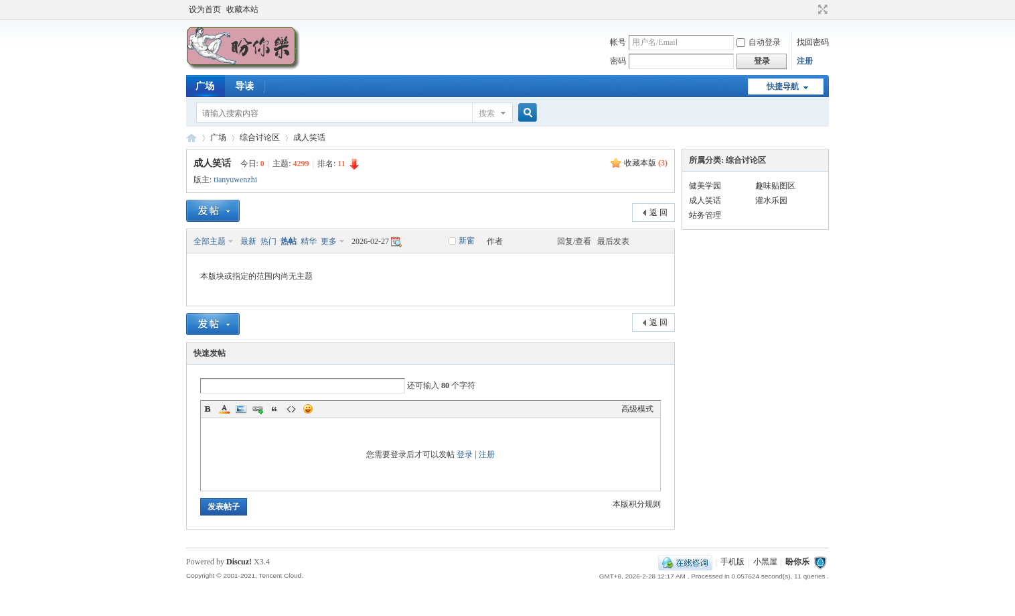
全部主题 (209, 241)
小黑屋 (765, 562)
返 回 (658, 212)
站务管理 (705, 215)
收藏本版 (646, 163)
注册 (805, 61)
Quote (274, 409)
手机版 (732, 562)
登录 (465, 454)
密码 (618, 61)
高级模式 (637, 409)
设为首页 (205, 9)
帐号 (618, 42)
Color (224, 409)
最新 (248, 241)
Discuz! (239, 561)
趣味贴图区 (775, 185)
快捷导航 (783, 86)
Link (257, 409)
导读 (244, 86)
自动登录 (758, 42)
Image (241, 409)
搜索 (487, 113)
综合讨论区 (260, 137)
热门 (268, 241)
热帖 (289, 241)
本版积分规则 (637, 504)
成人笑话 (309, 137)
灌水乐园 (771, 200)
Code (291, 409)
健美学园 (705, 185)
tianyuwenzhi (235, 179)
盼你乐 (797, 562)
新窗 (467, 240)
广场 (205, 86)
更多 (329, 241)
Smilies (308, 409)
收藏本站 (242, 9)
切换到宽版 (821, 9)
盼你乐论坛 (191, 137)
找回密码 (813, 42)
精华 (309, 241)
